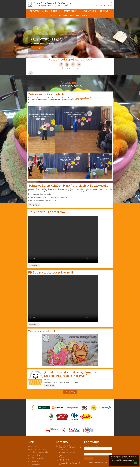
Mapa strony (35, 464)
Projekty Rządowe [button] (58, 15)
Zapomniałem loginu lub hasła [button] (95, 462)
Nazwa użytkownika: (91, 446)
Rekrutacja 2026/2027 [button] (39, 11)
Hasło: (86, 452)
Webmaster (35, 446)
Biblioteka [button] (74, 15)
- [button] (99, 5)
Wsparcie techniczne (38, 449)
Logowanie (109, 5)
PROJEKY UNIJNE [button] (90, 11)
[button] (104, 5)
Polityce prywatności (130, 460)
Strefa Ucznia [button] (71, 11)
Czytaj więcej (37, 48)
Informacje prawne (37, 455)
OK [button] (135, 463)
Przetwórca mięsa (46, 39)
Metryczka (34, 461)
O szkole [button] (56, 11)
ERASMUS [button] (105, 11)
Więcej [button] (86, 15)
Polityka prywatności (38, 458)
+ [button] (97, 5)
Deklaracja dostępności (39, 452)
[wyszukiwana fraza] (104, 3)
